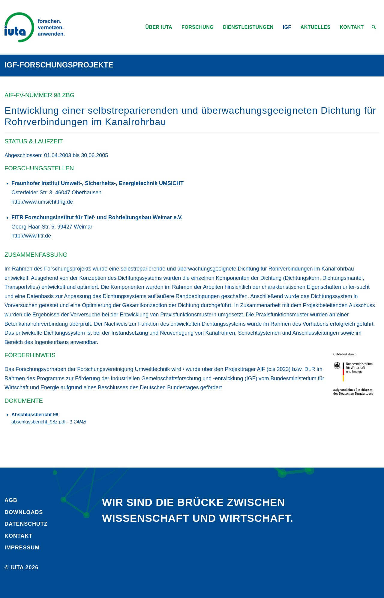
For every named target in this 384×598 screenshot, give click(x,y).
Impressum (22, 548)
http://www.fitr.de (31, 236)
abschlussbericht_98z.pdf (38, 421)
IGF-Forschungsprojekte (58, 65)
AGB (10, 500)
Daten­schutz (26, 524)
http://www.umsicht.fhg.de (42, 202)
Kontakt (18, 536)
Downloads (23, 512)
